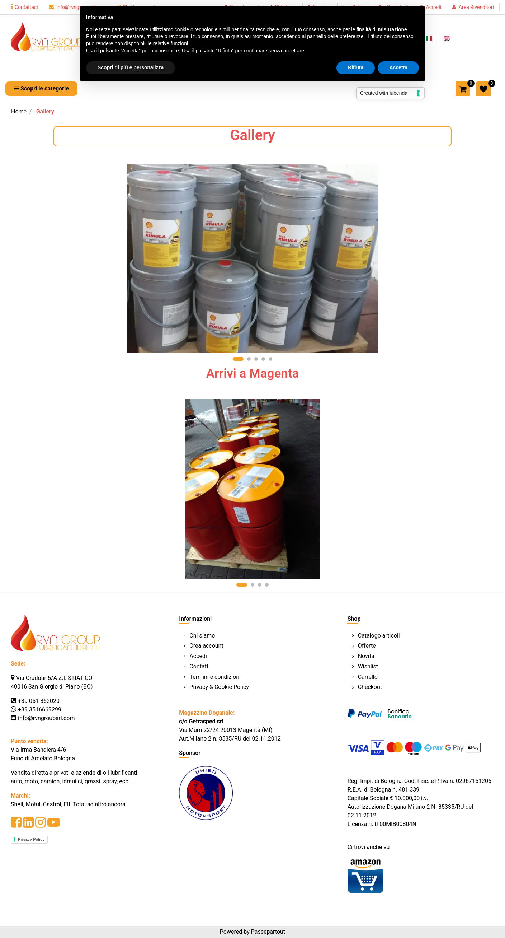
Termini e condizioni (215, 676)
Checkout (370, 686)
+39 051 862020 (39, 700)
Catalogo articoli (379, 635)
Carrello (368, 676)
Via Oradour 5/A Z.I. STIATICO (54, 678)
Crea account (206, 645)
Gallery (45, 111)
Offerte (367, 645)
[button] (41, 89)
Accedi (434, 7)
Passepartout (268, 931)
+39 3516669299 (39, 709)
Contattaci (24, 7)
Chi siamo (202, 635)
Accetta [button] (398, 67)
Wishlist (368, 666)
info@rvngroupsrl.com (46, 718)
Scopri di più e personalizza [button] (131, 67)
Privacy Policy (31, 839)
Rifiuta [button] (356, 67)
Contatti (199, 666)
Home (19, 111)
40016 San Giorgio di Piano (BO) (52, 686)
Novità (366, 656)
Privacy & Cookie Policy (219, 686)
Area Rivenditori (476, 7)
